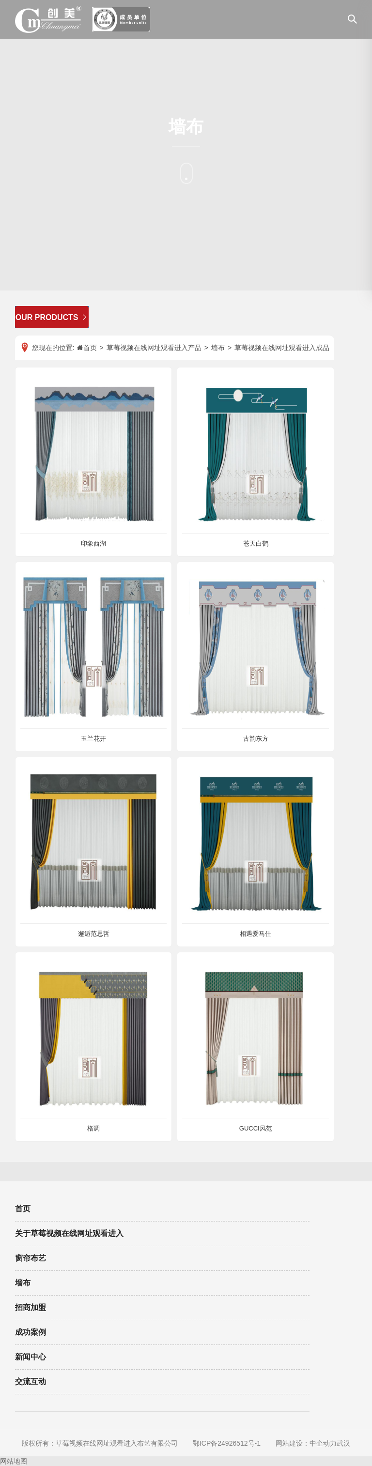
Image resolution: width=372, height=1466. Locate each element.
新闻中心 (30, 1357)
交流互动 (30, 1381)
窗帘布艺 (30, 1258)
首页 (23, 1209)
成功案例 (30, 1332)
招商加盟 (30, 1307)
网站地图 (13, 1461)
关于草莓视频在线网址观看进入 (69, 1233)
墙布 (23, 1283)
